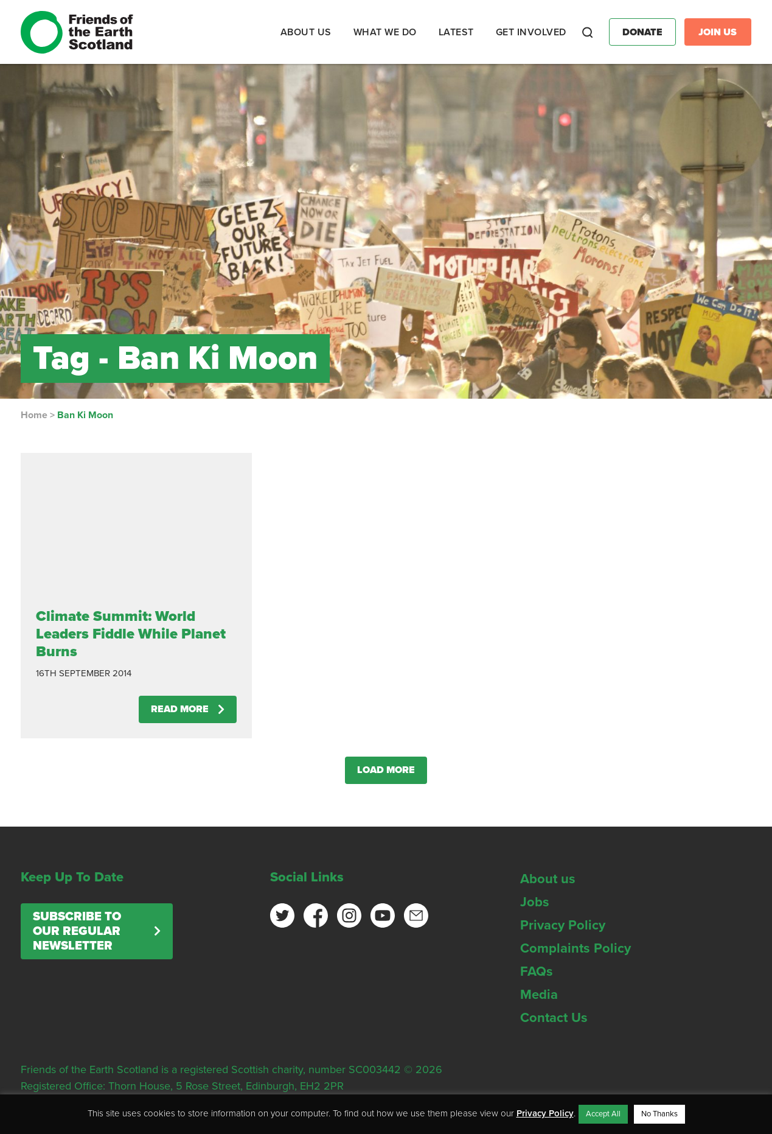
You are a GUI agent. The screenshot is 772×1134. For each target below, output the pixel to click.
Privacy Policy (562, 925)
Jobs (534, 902)
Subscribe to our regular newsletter (77, 931)
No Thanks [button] (659, 1114)
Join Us (717, 32)
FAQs (536, 971)
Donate (642, 32)
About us (548, 879)
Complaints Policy (575, 948)
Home (34, 415)
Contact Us (554, 1018)
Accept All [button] (603, 1114)
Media (539, 995)
